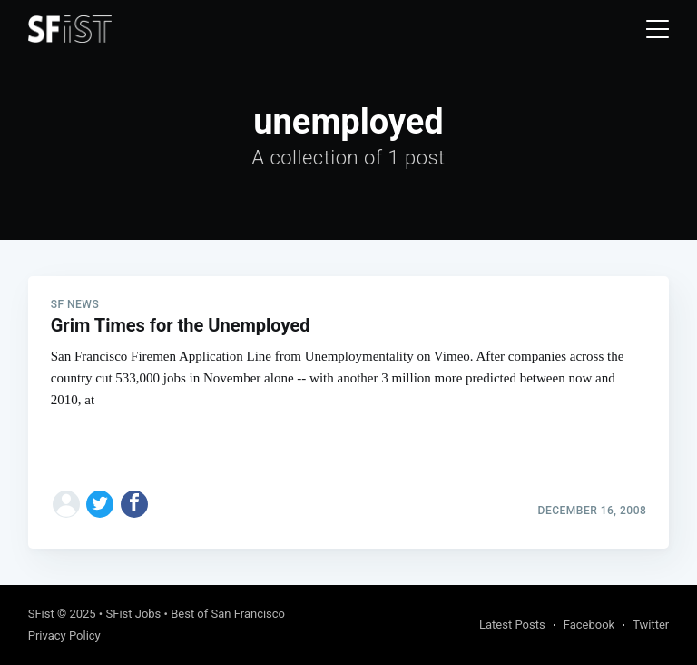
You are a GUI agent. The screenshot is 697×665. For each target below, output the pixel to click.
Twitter (651, 624)
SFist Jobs (133, 613)
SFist (41, 613)
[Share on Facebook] (134, 504)
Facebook (589, 624)
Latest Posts (512, 624)
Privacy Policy (64, 635)
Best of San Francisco (228, 613)
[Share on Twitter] (99, 504)
